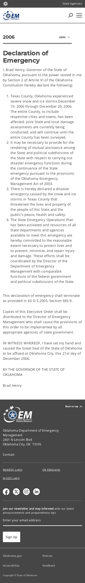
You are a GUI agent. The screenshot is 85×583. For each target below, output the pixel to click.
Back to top (73, 406)
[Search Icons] (70, 15)
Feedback (48, 565)
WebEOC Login (12, 470)
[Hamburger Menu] (79, 15)
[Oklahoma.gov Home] (5, 3)
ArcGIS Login (11, 478)
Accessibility (11, 565)
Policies (47, 556)
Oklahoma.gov (12, 556)
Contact (9, 454)
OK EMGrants (51, 470)
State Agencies (72, 3)
